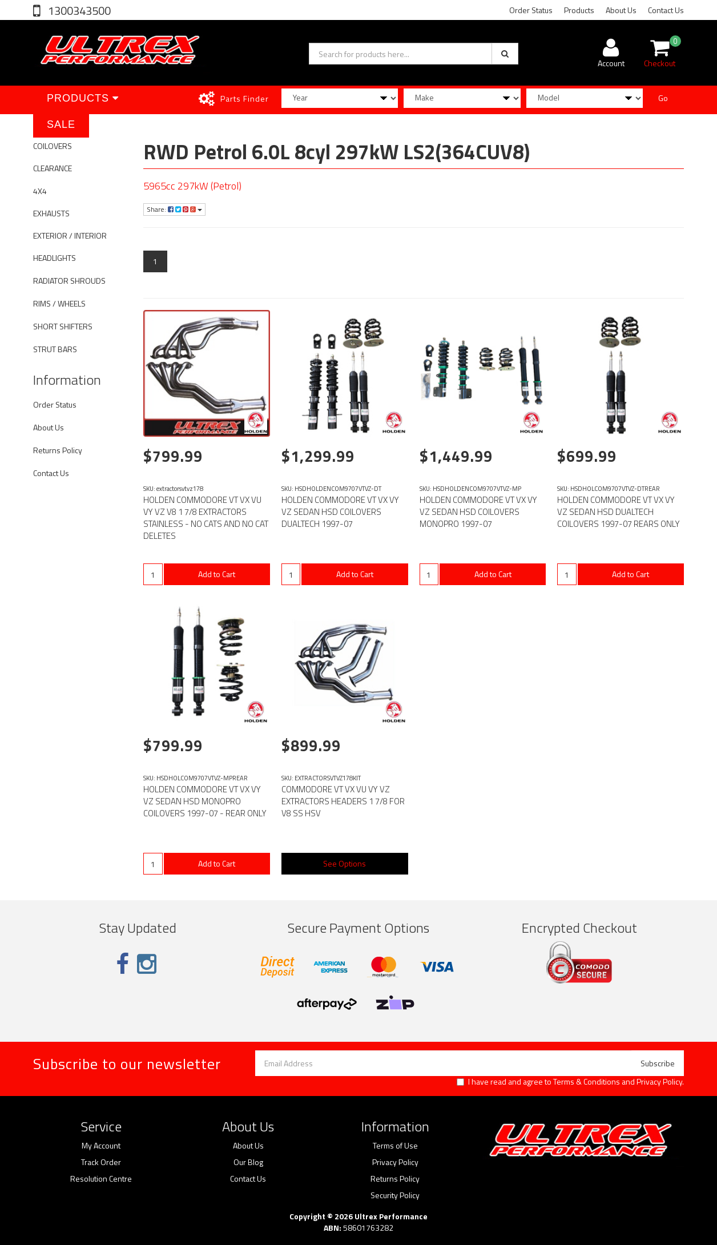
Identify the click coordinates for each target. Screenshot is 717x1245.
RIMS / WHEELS (59, 303)
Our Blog (248, 1162)
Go (663, 98)
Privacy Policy (659, 1081)
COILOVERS (52, 146)
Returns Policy (57, 450)
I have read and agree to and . (570, 1081)
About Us (621, 10)
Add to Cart (216, 574)
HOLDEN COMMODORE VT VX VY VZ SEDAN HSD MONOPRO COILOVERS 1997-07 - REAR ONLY (205, 801)
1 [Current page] (155, 261)
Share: (174, 209)
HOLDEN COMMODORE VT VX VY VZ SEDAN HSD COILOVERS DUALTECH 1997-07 (340, 511)
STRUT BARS (55, 349)
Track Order (101, 1162)
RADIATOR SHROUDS (69, 281)
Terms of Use (395, 1145)
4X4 (40, 191)
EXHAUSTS (51, 213)
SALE (61, 124)
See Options (344, 863)
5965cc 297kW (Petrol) (192, 186)
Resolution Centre (101, 1178)
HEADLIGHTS (54, 258)
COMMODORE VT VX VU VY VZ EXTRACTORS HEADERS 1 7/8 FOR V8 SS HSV (343, 801)
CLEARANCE (52, 168)
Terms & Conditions (586, 1081)
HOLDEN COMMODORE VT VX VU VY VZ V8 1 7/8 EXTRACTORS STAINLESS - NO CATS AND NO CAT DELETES (205, 517)
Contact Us (666, 10)
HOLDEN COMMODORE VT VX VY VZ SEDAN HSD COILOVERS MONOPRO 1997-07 (478, 511)
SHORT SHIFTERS (62, 326)
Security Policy (395, 1195)
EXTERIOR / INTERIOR (70, 235)
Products (579, 10)
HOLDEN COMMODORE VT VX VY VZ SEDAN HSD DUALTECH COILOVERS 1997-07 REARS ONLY (618, 511)
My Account (101, 1145)
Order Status (531, 10)
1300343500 (78, 10)
